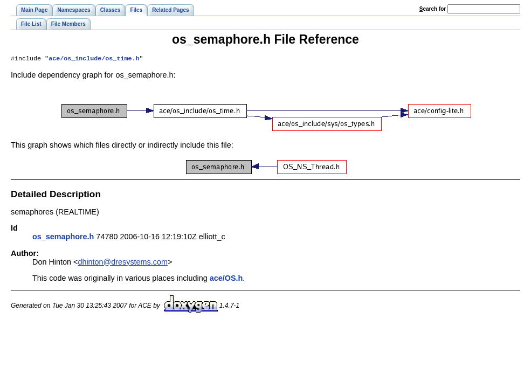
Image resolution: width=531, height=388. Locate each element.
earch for (432, 9)
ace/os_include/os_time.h (94, 59)
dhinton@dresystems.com (123, 263)
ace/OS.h (226, 279)
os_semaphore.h (63, 237)
